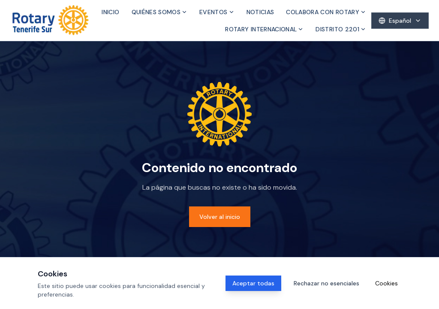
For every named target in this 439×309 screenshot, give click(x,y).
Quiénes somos (160, 12)
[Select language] (400, 20)
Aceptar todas (253, 283)
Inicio (110, 12)
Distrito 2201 (341, 29)
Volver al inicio (219, 217)
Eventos (216, 12)
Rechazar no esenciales (326, 283)
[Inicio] (50, 20)
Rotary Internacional (264, 29)
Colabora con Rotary (326, 12)
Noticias (260, 12)
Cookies (386, 283)
